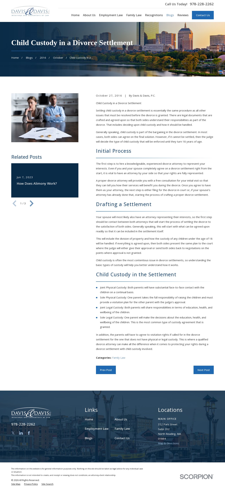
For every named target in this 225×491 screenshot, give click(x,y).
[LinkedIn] (21, 433)
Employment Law (96, 429)
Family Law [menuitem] (134, 15)
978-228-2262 (202, 4)
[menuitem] (15, 484)
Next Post (204, 370)
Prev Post (106, 370)
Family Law (118, 357)
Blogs (88, 438)
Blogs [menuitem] (170, 15)
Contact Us (203, 15)
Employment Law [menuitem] (111, 15)
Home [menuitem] (75, 15)
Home (89, 419)
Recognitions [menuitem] (154, 15)
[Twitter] (13, 433)
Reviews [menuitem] (182, 15)
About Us (121, 419)
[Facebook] (29, 433)
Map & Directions (168, 443)
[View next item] (31, 203)
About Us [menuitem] (89, 15)
